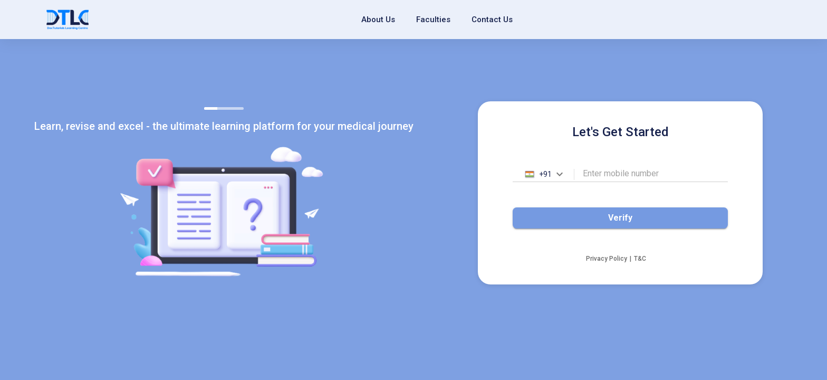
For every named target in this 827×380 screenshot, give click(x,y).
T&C (640, 258)
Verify (620, 218)
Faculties (433, 19)
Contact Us (492, 19)
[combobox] (543, 174)
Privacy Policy (606, 258)
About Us (378, 19)
